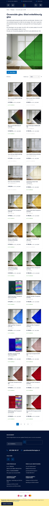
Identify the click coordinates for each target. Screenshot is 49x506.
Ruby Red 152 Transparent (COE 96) (33, 411)
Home (8, 9)
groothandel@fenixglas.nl (30, 450)
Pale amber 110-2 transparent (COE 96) (14, 211)
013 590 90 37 (13, 450)
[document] (24, 502)
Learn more (17, 501)
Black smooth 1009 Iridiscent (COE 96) (14, 126)
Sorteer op (26, 76)
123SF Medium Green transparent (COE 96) (13, 268)
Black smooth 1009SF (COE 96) (15, 98)
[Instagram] (12, 459)
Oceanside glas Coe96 (21, 9)
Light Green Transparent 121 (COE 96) (32, 239)
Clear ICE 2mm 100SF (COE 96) (15, 154)
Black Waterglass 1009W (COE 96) (33, 126)
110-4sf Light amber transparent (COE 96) (33, 211)
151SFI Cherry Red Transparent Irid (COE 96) (15, 411)
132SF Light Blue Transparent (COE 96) (14, 325)
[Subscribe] (24, 442)
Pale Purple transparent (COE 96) (33, 354)
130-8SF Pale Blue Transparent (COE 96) (33, 297)
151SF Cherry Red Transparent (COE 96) (33, 383)
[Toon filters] (12, 72)
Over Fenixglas (11, 464)
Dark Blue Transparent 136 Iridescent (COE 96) (14, 354)
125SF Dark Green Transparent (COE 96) (33, 268)
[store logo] (24, 5)
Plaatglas (12, 9)
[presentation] (34, 442)
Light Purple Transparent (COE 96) (15, 383)
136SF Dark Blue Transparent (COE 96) (32, 325)
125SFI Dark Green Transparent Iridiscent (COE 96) (15, 297)
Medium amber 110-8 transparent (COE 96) (12, 239)
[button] (8, 5)
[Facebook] (8, 459)
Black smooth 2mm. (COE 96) (33, 98)
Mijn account (13, 5)
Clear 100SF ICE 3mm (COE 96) (33, 154)
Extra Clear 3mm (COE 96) (14, 181)
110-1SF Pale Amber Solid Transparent (32, 182)
